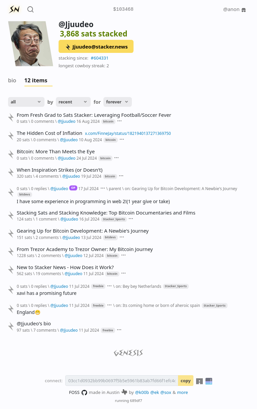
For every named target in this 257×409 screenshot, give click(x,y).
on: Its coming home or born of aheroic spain (158, 305)
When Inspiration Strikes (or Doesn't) (59, 170)
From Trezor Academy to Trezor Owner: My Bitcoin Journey (85, 249)
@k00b (142, 392)
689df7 (136, 400)
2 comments (47, 237)
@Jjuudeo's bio (34, 323)
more (182, 392)
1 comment (46, 219)
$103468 (123, 9)
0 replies (39, 188)
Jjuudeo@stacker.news (96, 47)
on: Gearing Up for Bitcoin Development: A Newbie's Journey (181, 188)
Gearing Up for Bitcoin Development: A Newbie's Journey (83, 231)
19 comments (48, 273)
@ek (154, 392)
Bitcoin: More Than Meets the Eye (56, 151)
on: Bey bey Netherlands (138, 286)
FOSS (78, 392)
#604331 (99, 58)
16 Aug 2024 (88, 121)
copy (186, 381)
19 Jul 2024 (91, 176)
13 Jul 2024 (91, 237)
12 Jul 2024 (93, 255)
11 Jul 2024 (93, 273)
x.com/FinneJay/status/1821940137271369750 (128, 133)
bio (12, 80)
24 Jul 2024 (87, 158)
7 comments (45, 330)
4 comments (47, 176)
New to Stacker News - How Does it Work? (65, 267)
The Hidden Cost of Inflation (49, 133)
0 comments (42, 121)
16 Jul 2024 (89, 219)
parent (115, 188)
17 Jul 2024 (88, 188)
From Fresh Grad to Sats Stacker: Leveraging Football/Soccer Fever (94, 115)
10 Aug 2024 (90, 139)
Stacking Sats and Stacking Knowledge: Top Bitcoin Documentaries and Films (106, 213)
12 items (36, 80)
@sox (165, 392)
